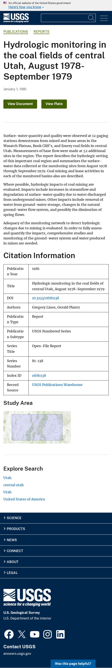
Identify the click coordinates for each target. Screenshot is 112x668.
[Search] (91, 18)
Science (14, 518)
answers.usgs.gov (17, 654)
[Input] (68, 18)
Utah (7, 478)
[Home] (16, 22)
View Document (20, 104)
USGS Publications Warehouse (57, 385)
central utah (13, 485)
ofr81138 (39, 376)
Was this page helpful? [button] (73, 664)
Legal (12, 573)
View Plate (54, 104)
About (13, 562)
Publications (15, 32)
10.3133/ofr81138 (45, 298)
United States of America (24, 499)
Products (16, 529)
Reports (41, 32)
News (12, 540)
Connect (15, 551)
